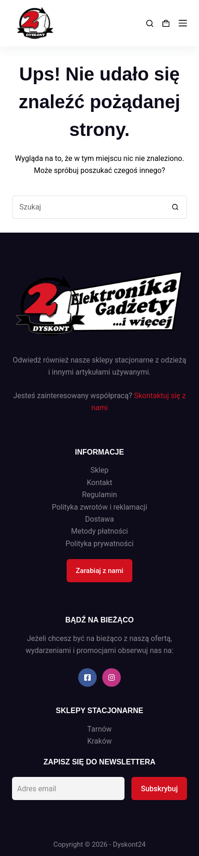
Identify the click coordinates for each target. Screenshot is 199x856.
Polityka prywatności (99, 543)
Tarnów (99, 729)
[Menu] (183, 23)
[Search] (149, 23)
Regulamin (99, 494)
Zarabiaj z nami (100, 571)
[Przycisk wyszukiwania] (175, 207)
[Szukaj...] (88, 207)
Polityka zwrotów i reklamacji (99, 507)
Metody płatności (99, 531)
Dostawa (99, 519)
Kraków (99, 741)
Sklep (100, 470)
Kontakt (99, 482)
